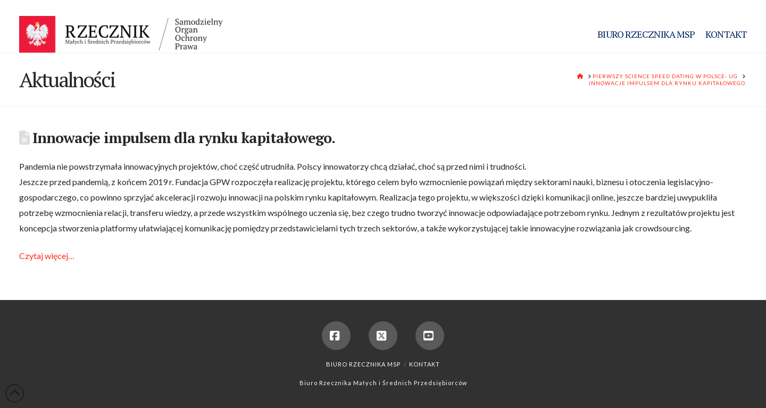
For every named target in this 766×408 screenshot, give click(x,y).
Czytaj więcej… (46, 256)
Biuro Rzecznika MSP (363, 364)
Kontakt (424, 364)
